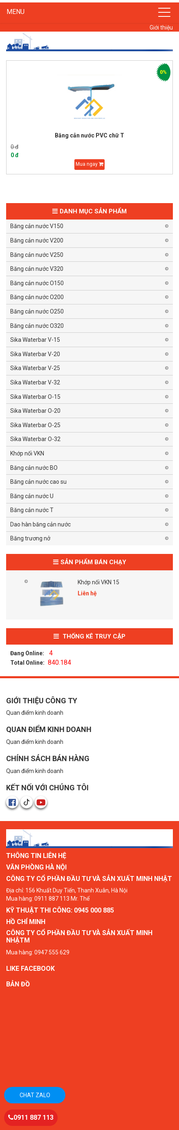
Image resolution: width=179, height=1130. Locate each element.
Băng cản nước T (32, 510)
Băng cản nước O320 (37, 326)
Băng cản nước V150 (36, 226)
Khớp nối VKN (27, 453)
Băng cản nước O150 (37, 283)
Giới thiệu (161, 27)
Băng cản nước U (32, 496)
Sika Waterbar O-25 (35, 425)
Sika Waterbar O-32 (35, 439)
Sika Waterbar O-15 (35, 396)
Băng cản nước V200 (36, 240)
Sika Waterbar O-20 (35, 410)
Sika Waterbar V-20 (35, 354)
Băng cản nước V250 (36, 255)
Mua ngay (89, 164)
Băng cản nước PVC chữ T (89, 135)
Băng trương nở (30, 538)
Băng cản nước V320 (36, 268)
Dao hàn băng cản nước (40, 524)
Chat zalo (35, 1095)
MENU (16, 12)
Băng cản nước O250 (37, 311)
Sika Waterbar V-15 (35, 339)
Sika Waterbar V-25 (35, 368)
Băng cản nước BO (34, 467)
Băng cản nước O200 (37, 297)
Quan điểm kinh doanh (34, 712)
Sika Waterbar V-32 (35, 382)
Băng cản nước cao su (38, 481)
